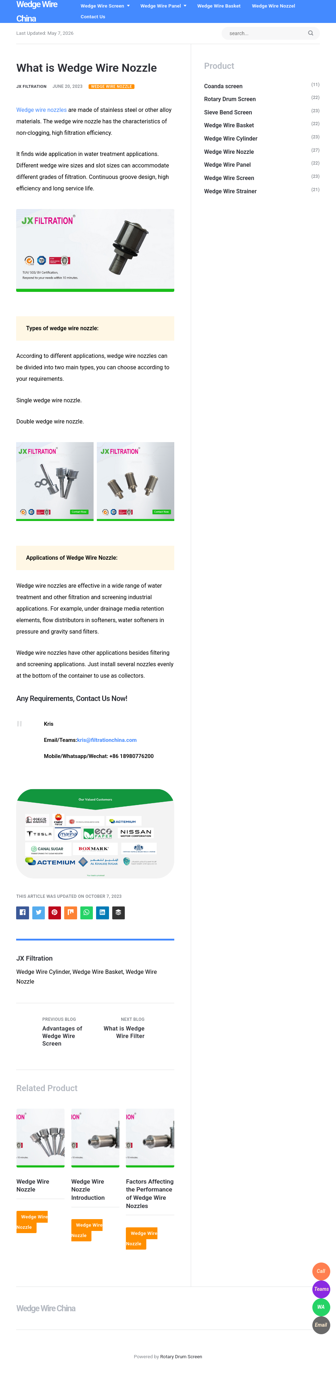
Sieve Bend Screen (228, 113)
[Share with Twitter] (39, 913)
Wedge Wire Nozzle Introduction (88, 1192)
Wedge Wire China (46, 1319)
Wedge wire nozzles (41, 109)
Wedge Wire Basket (221, 6)
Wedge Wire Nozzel (276, 6)
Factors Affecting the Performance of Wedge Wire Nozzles (148, 1201)
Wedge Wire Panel (163, 6)
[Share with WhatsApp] (88, 913)
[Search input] (269, 33)
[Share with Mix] (71, 913)
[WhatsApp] (321, 1307)
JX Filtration (31, 86)
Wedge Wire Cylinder (231, 140)
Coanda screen (223, 86)
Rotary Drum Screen (230, 99)
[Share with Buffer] (120, 913)
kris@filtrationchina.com (107, 740)
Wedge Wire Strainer (231, 193)
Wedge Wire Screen (105, 6)
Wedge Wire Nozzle (113, 87)
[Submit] (310, 33)
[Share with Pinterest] (55, 913)
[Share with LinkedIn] (104, 913)
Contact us (96, 16)
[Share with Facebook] (22, 913)
